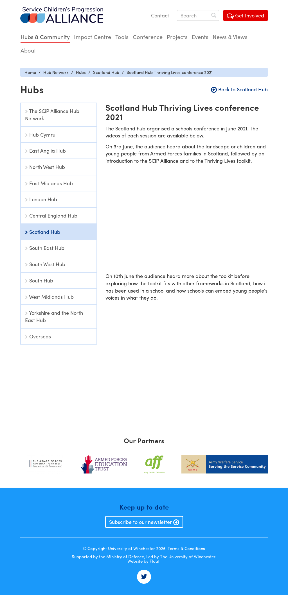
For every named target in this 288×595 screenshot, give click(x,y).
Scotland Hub (106, 72)
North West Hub (45, 166)
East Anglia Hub (45, 150)
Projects (177, 37)
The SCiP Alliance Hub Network (52, 114)
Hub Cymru (40, 134)
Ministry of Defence (125, 556)
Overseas (38, 336)
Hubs (81, 72)
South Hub (39, 280)
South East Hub (44, 247)
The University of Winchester (187, 556)
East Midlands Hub (49, 183)
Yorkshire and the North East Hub (54, 316)
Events (200, 37)
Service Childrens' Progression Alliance (61, 15)
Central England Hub (51, 215)
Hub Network (56, 72)
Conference (148, 37)
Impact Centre (92, 37)
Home (30, 72)
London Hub (41, 199)
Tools (122, 37)
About (28, 50)
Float (154, 561)
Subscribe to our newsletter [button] (144, 521)
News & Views (230, 37)
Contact (160, 15)
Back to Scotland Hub (239, 89)
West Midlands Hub (49, 296)
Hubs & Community (45, 37)
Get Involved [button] (245, 15)
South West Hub (45, 264)
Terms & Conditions (186, 548)
